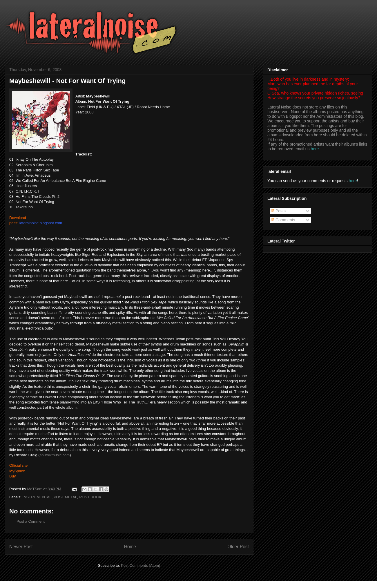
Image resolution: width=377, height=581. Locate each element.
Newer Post (21, 546)
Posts (278, 211)
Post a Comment (31, 521)
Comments (283, 220)
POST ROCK (90, 497)
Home (130, 546)
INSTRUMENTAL (37, 497)
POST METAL (65, 497)
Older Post (238, 546)
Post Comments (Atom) (140, 565)
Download (17, 218)
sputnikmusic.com (55, 455)
